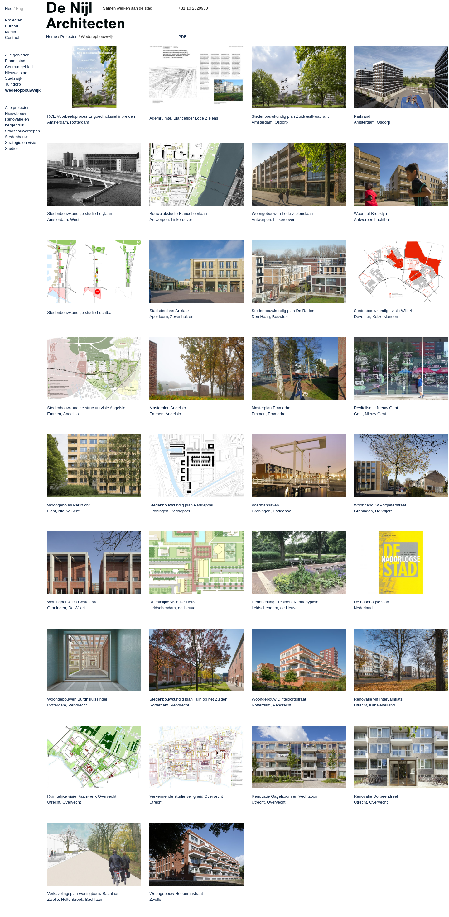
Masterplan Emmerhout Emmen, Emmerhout (273, 411)
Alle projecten (17, 107)
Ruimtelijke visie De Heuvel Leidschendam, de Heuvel (174, 605)
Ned (8, 8)
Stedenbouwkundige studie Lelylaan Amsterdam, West (79, 216)
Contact (12, 37)
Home (51, 36)
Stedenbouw (16, 137)
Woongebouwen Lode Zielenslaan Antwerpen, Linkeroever (282, 216)
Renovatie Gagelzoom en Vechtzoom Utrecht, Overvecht (285, 799)
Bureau (11, 26)
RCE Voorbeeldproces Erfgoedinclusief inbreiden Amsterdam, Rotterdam (91, 119)
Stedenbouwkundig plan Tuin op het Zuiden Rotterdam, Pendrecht (188, 702)
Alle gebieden (17, 55)
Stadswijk (13, 78)
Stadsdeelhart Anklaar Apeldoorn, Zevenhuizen (171, 313)
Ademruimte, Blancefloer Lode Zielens (183, 118)
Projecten (13, 20)
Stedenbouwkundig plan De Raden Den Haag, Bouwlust (283, 313)
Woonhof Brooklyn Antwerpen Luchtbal (372, 216)
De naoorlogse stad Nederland (371, 605)
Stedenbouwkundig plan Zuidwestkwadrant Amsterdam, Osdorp (290, 119)
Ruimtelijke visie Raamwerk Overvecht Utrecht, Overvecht (81, 799)
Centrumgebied (19, 66)
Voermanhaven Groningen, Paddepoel (272, 508)
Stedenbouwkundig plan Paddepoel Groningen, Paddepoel (181, 508)
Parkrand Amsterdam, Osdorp (372, 119)
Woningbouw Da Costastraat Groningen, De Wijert (73, 605)
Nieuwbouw (15, 113)
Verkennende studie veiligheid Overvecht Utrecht (186, 799)
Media (10, 32)
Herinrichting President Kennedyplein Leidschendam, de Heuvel (285, 605)
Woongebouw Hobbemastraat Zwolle (176, 896)
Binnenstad (15, 61)
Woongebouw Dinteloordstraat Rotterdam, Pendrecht (279, 702)
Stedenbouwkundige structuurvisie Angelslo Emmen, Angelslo (86, 411)
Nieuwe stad (16, 72)
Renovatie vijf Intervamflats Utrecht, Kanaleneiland (378, 702)
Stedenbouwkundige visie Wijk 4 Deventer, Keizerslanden (383, 313)
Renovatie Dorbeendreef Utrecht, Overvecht (376, 799)
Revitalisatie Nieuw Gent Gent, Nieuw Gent (376, 411)
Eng (19, 8)
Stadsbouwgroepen (22, 131)
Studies (11, 148)
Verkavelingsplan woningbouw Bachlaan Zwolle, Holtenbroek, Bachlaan (83, 896)
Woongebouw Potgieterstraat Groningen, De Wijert (380, 508)
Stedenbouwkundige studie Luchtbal (79, 312)
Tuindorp (13, 84)
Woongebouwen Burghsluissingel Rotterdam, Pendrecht (77, 702)
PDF (182, 37)
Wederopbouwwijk (23, 90)
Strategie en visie (20, 142)
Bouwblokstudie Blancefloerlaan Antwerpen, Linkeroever (178, 216)
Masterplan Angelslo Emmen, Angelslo (167, 411)
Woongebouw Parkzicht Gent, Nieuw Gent (68, 508)
